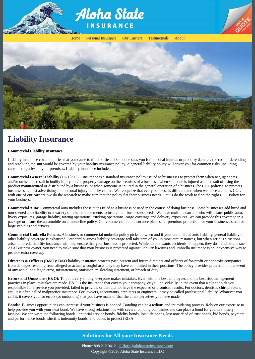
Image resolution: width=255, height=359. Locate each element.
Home (75, 38)
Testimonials (158, 38)
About (180, 38)
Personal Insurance (101, 38)
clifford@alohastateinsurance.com (146, 346)
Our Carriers (132, 38)
